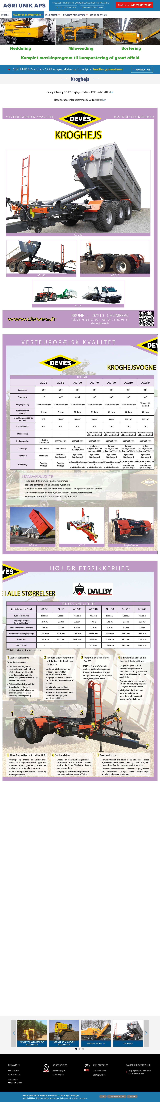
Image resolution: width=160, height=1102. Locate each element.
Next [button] (146, 1033)
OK (103, 1096)
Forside (4, 15)
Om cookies (13, 1079)
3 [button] (83, 1049)
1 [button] (76, 1049)
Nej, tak (132, 1096)
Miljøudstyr (51, 15)
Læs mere (83, 1098)
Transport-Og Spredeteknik (27, 15)
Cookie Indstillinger (117, 1096)
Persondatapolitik (15, 1082)
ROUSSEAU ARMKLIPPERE (74, 15)
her (112, 92)
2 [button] (79, 1049)
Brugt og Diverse (98, 15)
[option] (32, 1033)
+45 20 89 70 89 (141, 5)
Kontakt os (143, 69)
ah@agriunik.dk (99, 1075)
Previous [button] (13, 1033)
